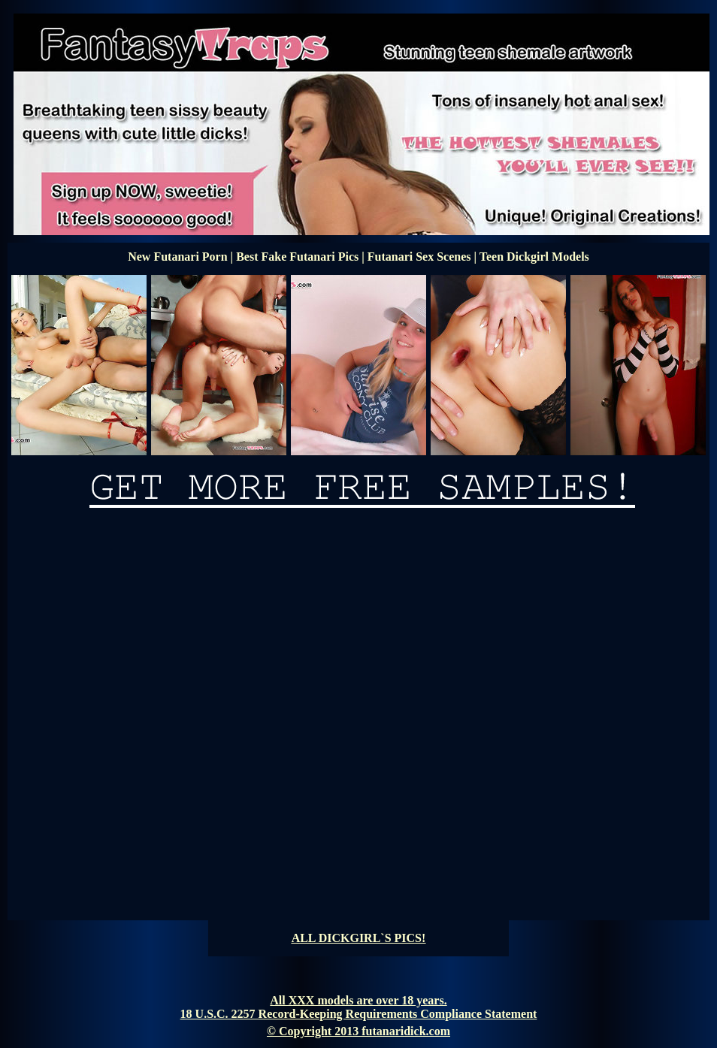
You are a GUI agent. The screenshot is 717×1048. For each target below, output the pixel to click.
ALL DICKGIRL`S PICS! (359, 938)
